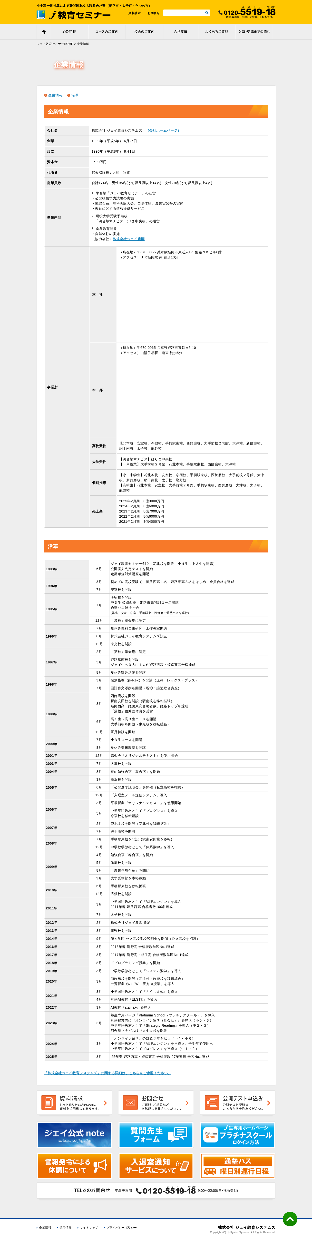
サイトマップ (89, 1227)
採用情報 (65, 1227)
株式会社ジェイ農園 (129, 239)
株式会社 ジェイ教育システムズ (246, 1227)
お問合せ (153, 13)
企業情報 (55, 95)
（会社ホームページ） (163, 130)
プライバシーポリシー (122, 1227)
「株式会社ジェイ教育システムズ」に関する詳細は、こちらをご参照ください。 (107, 1073)
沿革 (74, 95)
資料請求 (134, 13)
